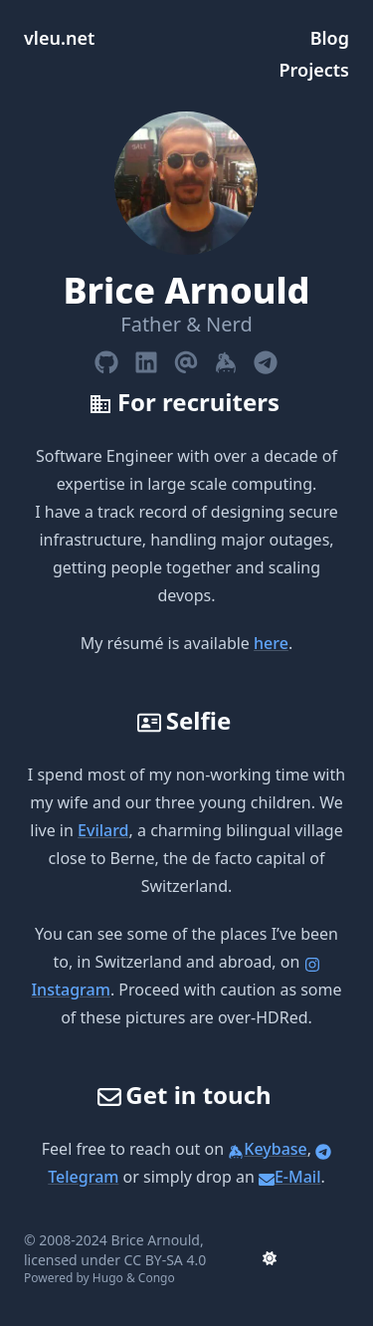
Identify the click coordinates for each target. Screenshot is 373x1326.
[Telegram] (265, 358)
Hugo (108, 1277)
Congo (156, 1277)
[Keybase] (226, 358)
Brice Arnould (155, 1239)
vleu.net (59, 38)
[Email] (186, 358)
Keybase (267, 1149)
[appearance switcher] (269, 1258)
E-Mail (290, 1177)
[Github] (106, 358)
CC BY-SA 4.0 (165, 1259)
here (271, 643)
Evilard (103, 830)
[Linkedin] (146, 358)
